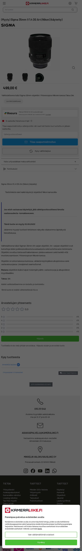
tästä (39, 529)
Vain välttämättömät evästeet (41, 535)
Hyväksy (41, 542)
